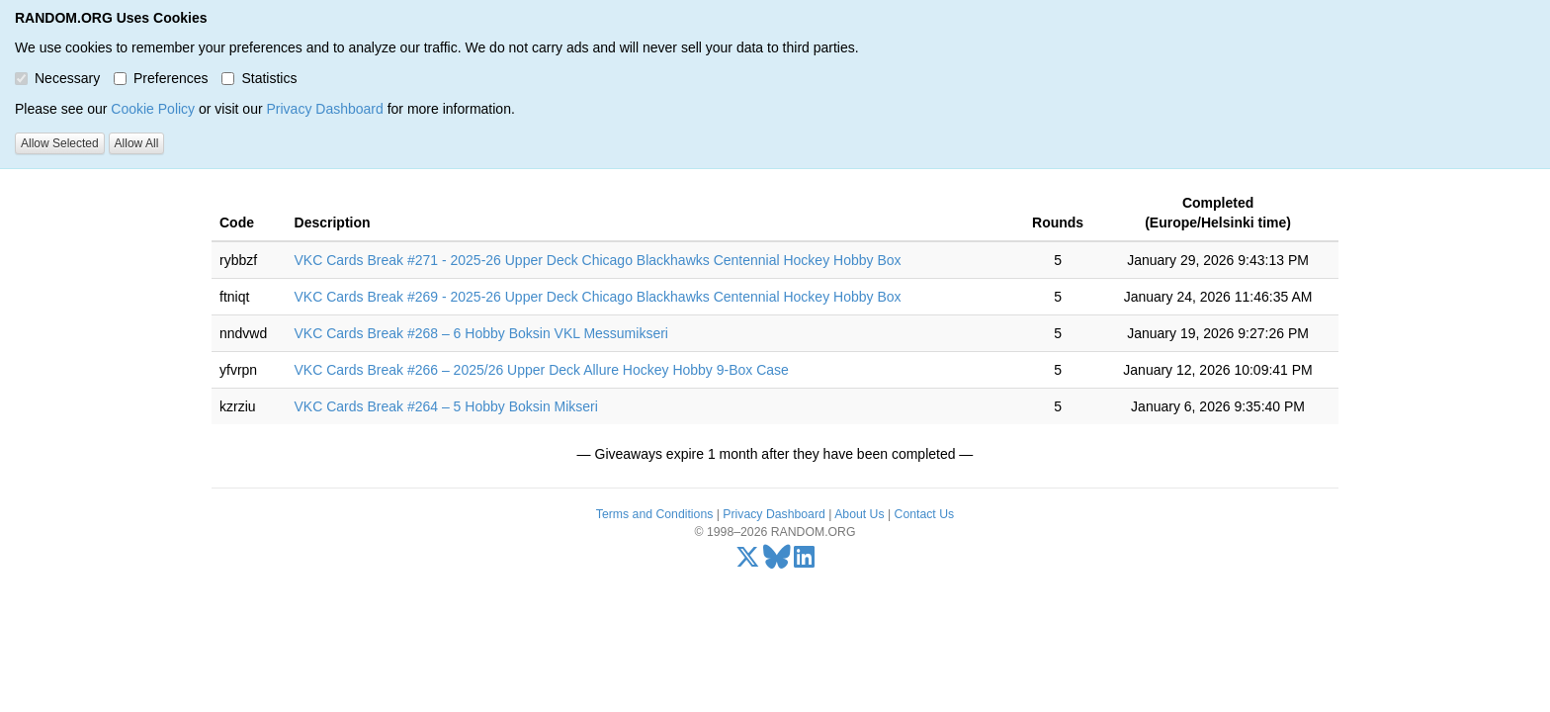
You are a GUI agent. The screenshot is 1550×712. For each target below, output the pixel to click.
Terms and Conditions (654, 514)
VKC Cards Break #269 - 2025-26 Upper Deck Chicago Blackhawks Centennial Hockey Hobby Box (598, 297)
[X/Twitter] (747, 562)
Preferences (161, 78)
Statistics (259, 78)
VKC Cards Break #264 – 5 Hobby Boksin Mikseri (446, 406)
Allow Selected (60, 143)
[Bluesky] (777, 562)
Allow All (137, 143)
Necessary (57, 78)
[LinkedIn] (804, 562)
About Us (859, 514)
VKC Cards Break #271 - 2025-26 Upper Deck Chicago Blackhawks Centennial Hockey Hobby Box (598, 260)
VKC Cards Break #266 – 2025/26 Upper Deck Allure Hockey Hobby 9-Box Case (542, 370)
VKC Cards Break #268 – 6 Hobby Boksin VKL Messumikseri (481, 333)
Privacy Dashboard (324, 109)
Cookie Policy (153, 109)
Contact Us (925, 514)
